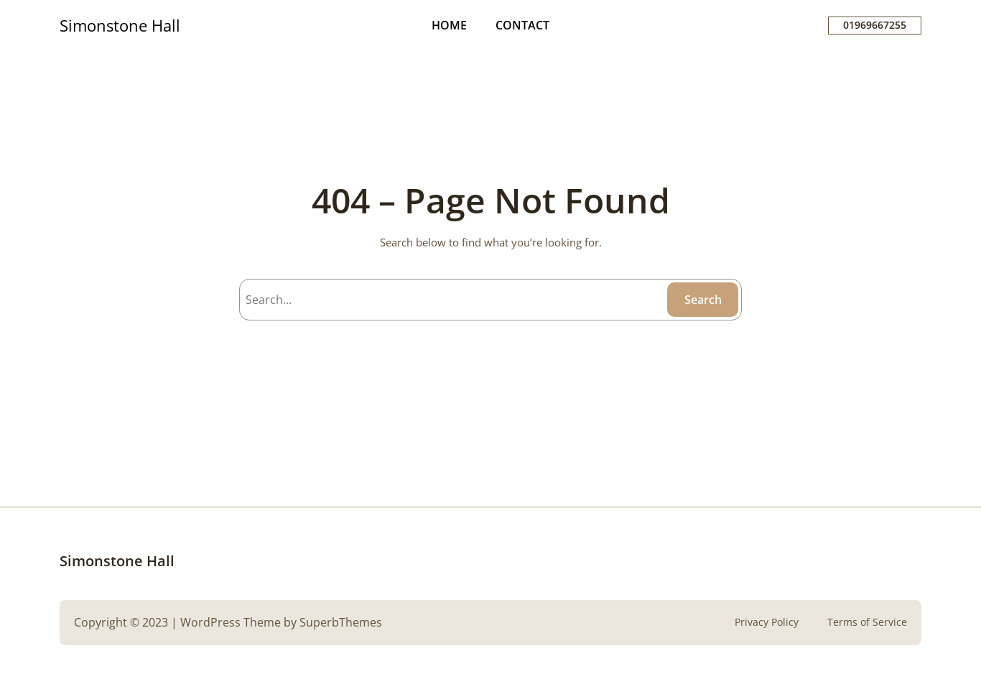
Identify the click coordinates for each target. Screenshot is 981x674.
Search (703, 300)
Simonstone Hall (120, 25)
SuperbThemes (340, 622)
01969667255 (874, 25)
